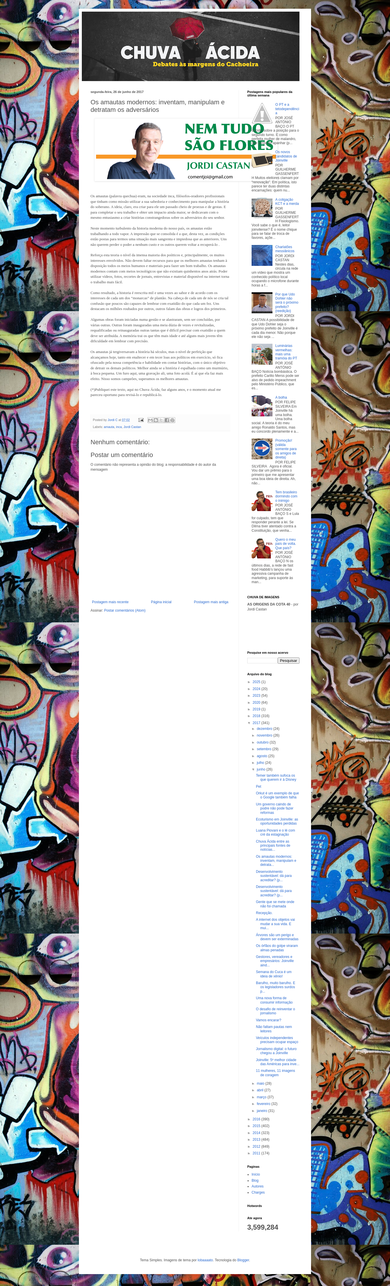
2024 (257, 689)
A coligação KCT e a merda (287, 202)
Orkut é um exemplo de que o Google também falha (277, 795)
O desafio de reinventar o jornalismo (275, 1011)
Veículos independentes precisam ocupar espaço (277, 1040)
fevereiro (264, 1104)
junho (261, 769)
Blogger (243, 1260)
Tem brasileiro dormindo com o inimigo (286, 496)
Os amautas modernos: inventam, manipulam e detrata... (276, 861)
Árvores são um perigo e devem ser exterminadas (277, 937)
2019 (257, 709)
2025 (257, 682)
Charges (258, 1192)
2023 (257, 696)
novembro (265, 735)
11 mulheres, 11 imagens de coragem (275, 1073)
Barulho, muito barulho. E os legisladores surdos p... (275, 987)
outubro (263, 742)
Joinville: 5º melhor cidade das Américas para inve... (277, 1062)
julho (261, 763)
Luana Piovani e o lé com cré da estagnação (275, 832)
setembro (264, 749)
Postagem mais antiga (211, 602)
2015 (257, 1126)
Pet (258, 787)
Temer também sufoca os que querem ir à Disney (276, 777)
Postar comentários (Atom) (125, 610)
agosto (262, 756)
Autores (257, 1186)
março (262, 1097)
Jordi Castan (132, 427)
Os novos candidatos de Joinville (286, 156)
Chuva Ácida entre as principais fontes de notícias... (273, 845)
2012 (257, 1146)
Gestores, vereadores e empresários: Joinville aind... (275, 961)
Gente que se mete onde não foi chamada (275, 904)
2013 (257, 1140)
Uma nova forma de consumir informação (274, 1000)
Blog (255, 1180)
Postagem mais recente (110, 602)
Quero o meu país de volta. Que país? (285, 544)
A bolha (281, 397)
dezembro (265, 729)
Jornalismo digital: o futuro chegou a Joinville (276, 1051)
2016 (257, 1119)
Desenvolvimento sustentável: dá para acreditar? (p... (274, 876)
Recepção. (264, 913)
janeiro (262, 1111)
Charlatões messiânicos (285, 249)
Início (256, 1174)
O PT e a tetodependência (287, 109)
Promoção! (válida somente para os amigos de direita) (286, 448)
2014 (257, 1133)
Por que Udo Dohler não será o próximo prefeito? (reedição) (286, 302)
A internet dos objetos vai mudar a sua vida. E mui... (275, 924)
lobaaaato (205, 1260)
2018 (257, 716)
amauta (109, 427)
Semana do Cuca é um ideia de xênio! (274, 974)
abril (260, 1090)
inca (119, 427)
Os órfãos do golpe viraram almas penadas (277, 948)
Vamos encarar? (268, 1020)
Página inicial (161, 602)
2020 (257, 703)
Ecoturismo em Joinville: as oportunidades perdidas (277, 821)
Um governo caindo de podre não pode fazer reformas (274, 808)
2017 (257, 723)
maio (261, 1083)
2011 (257, 1153)
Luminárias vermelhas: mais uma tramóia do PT (286, 352)
